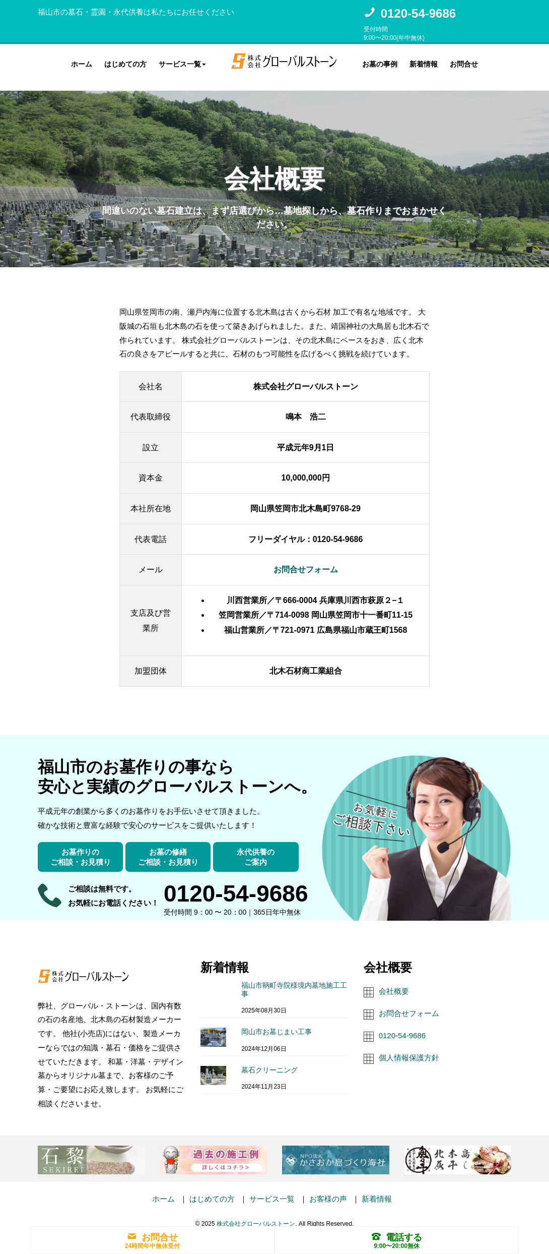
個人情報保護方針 (409, 1048)
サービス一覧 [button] (182, 62)
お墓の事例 (379, 62)
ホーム (81, 62)
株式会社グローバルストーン (256, 1214)
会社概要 (394, 982)
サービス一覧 (272, 1190)
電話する (397, 1237)
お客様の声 (328, 1190)
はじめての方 (125, 62)
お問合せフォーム (305, 561)
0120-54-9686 (418, 13)
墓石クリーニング (269, 1061)
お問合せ (464, 62)
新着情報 (423, 62)
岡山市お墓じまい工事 (276, 1023)
